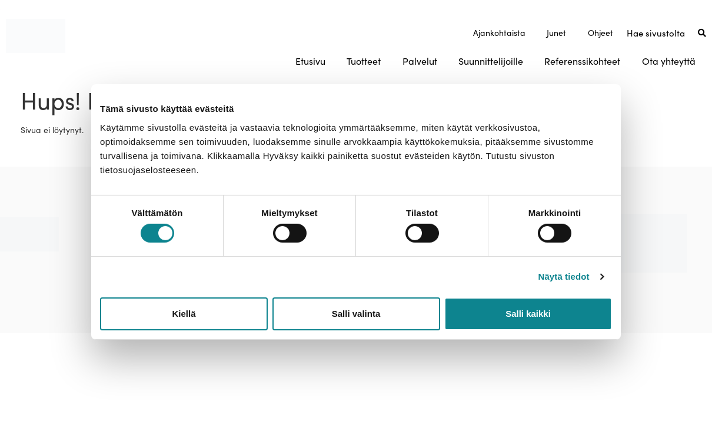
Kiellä (183, 314)
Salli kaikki (528, 314)
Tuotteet (364, 61)
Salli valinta (356, 314)
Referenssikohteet (582, 61)
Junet (556, 32)
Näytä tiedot (564, 276)
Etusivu (310, 61)
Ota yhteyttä (669, 61)
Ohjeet (600, 32)
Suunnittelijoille (490, 61)
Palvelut (419, 61)
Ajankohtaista (499, 32)
